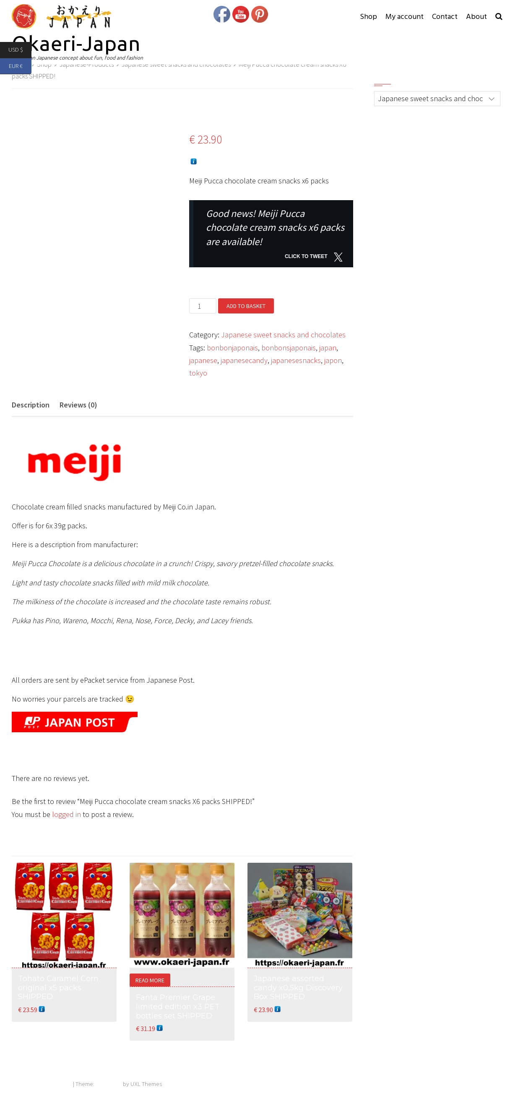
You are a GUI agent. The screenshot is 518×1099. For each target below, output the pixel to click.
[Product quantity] (202, 305)
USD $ (19, 50)
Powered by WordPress (42, 1084)
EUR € (20, 66)
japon (333, 360)
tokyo (198, 373)
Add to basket (246, 306)
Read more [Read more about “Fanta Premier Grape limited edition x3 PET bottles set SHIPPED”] (149, 980)
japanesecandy (244, 360)
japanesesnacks (296, 360)
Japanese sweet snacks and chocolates (283, 334)
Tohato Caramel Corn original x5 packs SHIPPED (58, 987)
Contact (445, 17)
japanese (203, 360)
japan (327, 347)
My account (404, 17)
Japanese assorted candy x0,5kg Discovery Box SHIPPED (298, 987)
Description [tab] (30, 405)
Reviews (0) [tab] (78, 405)
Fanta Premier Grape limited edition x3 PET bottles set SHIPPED (178, 1006)
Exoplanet (109, 1084)
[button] (498, 17)
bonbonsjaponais (288, 347)
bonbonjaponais (232, 347)
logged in (66, 814)
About (476, 17)
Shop (368, 17)
